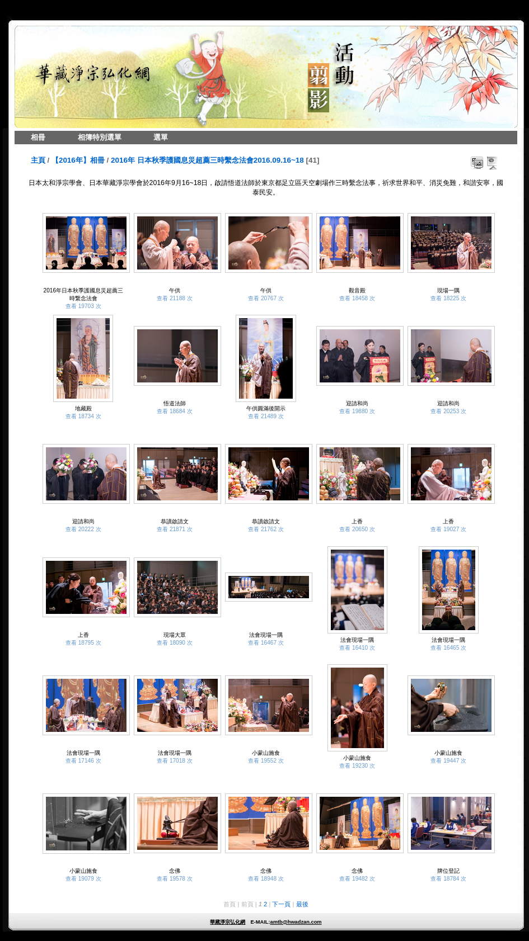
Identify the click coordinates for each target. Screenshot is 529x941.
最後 (302, 904)
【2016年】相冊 (78, 160)
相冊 (38, 137)
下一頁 (281, 904)
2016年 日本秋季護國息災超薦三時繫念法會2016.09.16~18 (207, 160)
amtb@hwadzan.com (295, 922)
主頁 (38, 160)
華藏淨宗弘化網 (227, 922)
